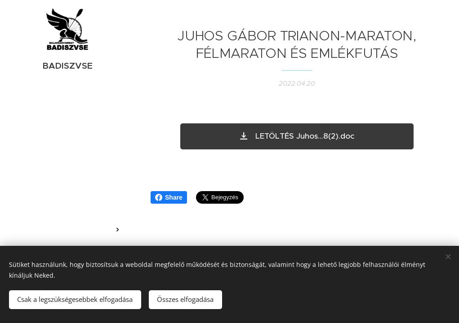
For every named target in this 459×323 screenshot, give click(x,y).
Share (169, 197)
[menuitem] (67, 120)
